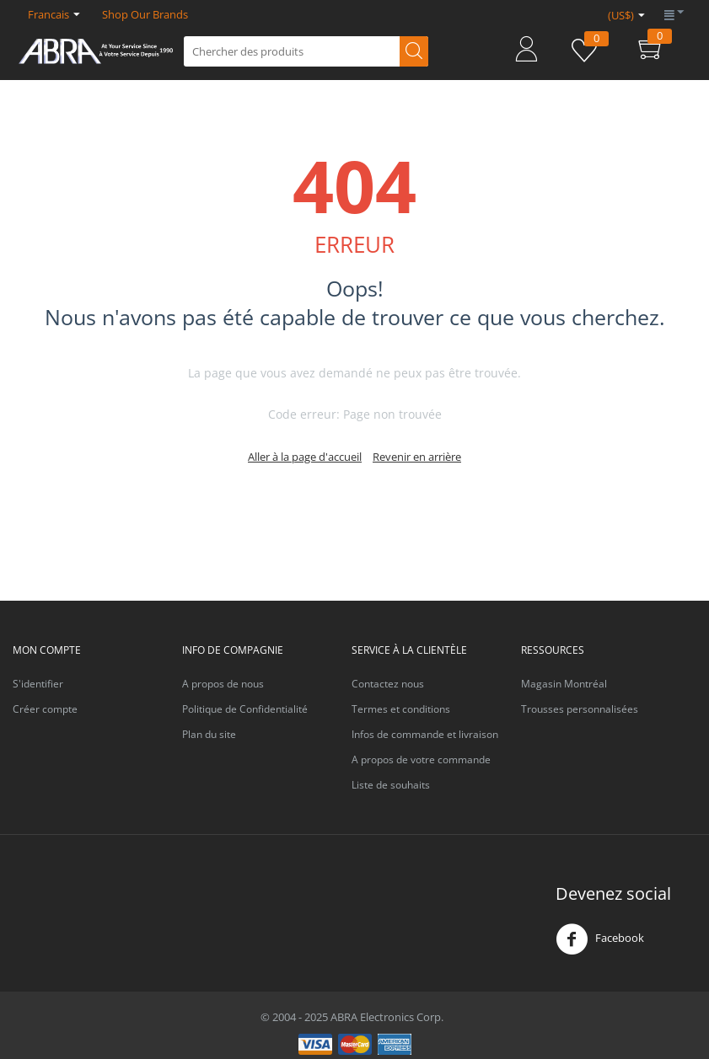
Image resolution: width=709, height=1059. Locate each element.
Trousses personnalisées (579, 709)
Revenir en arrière (417, 456)
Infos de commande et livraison (425, 734)
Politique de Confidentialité (245, 709)
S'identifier (38, 684)
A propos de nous (223, 684)
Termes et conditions (401, 709)
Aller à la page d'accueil (305, 456)
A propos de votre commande (421, 759)
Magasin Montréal (564, 684)
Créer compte (45, 709)
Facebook (600, 939)
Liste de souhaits (391, 785)
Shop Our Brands (145, 14)
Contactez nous (388, 684)
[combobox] (306, 51)
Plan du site (209, 734)
